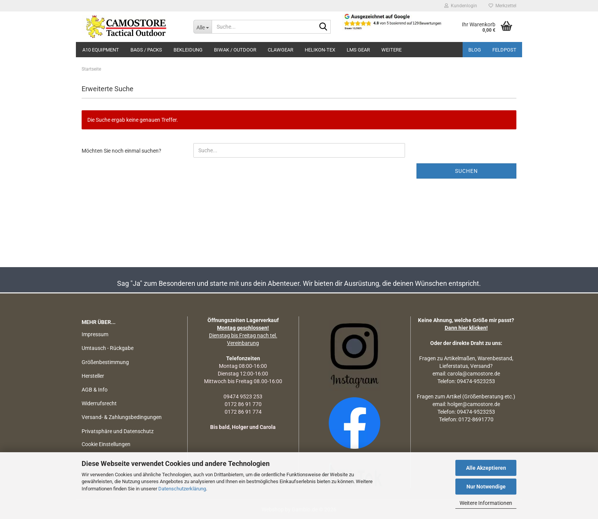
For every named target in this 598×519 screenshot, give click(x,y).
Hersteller (93, 376)
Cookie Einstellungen (106, 444)
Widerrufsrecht (99, 403)
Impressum (95, 334)
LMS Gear (358, 50)
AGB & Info (95, 390)
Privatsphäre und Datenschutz (118, 431)
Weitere (391, 50)
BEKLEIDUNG (188, 50)
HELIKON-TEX (320, 50)
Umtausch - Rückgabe (107, 348)
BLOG (474, 50)
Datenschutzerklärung (182, 489)
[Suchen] (323, 27)
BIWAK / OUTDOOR (235, 50)
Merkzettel (502, 5)
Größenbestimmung (105, 362)
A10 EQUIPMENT (100, 50)
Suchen (466, 171)
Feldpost (504, 50)
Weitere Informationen (486, 503)
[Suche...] (202, 27)
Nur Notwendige (486, 487)
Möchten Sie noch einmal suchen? (121, 151)
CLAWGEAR (280, 50)
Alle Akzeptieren (486, 468)
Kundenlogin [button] (460, 5)
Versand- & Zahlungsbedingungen (122, 417)
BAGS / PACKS (146, 50)
